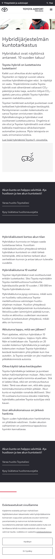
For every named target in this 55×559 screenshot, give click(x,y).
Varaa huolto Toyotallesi (15, 202)
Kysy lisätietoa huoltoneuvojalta (20, 211)
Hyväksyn (28, 541)
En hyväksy (27, 551)
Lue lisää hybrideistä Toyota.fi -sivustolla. (25, 139)
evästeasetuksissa (43, 531)
